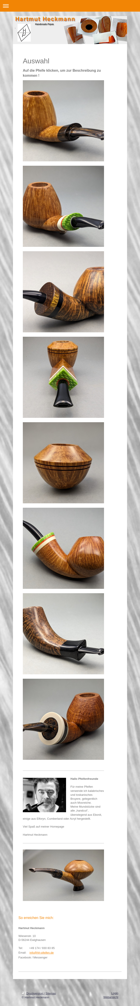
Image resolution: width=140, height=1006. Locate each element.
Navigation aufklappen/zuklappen (70, 6)
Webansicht (110, 997)
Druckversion (33, 993)
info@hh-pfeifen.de (42, 952)
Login (114, 993)
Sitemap (50, 993)
